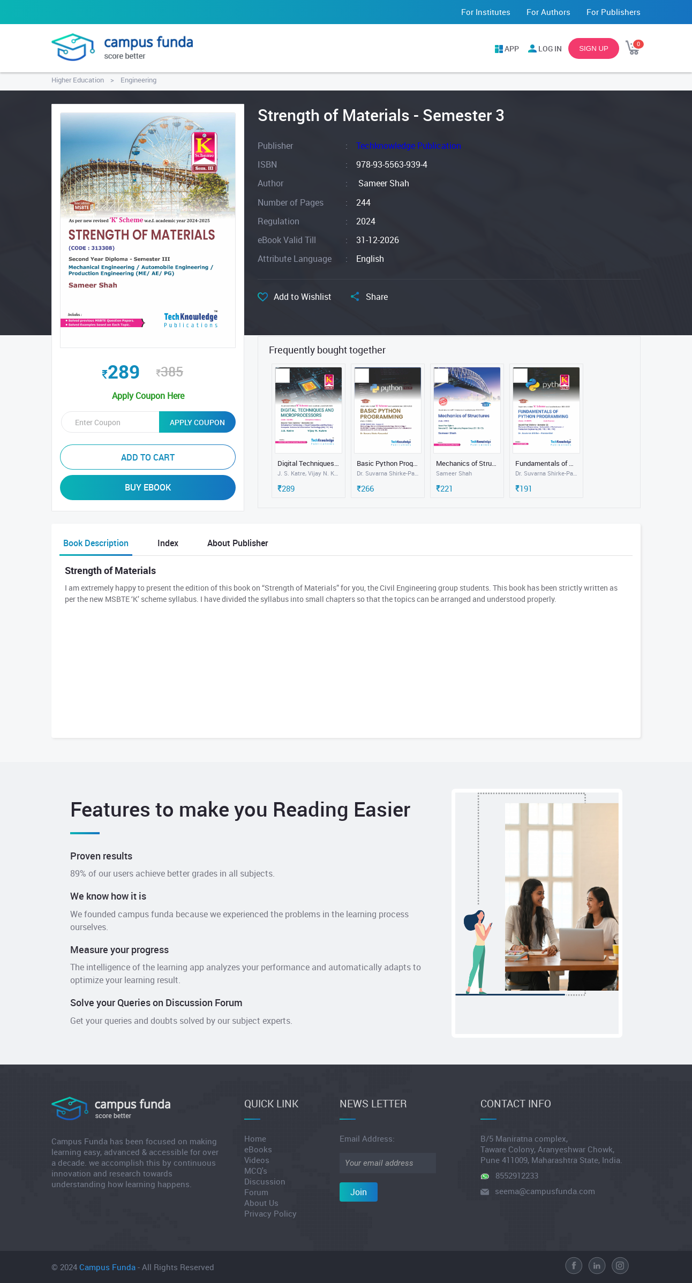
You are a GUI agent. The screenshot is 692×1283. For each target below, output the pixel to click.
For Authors (548, 11)
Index (167, 543)
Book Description (96, 543)
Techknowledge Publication (408, 146)
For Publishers (613, 11)
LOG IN (550, 48)
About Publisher (237, 543)
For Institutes (485, 11)
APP (512, 48)
